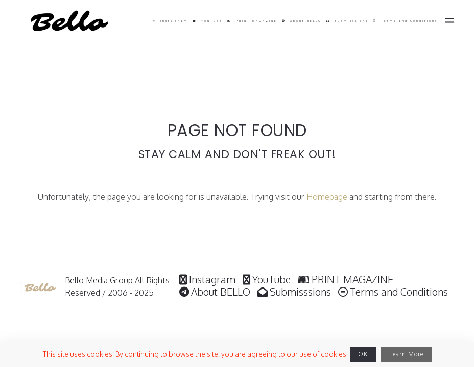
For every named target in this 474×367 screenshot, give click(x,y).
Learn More (406, 354)
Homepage (326, 197)
